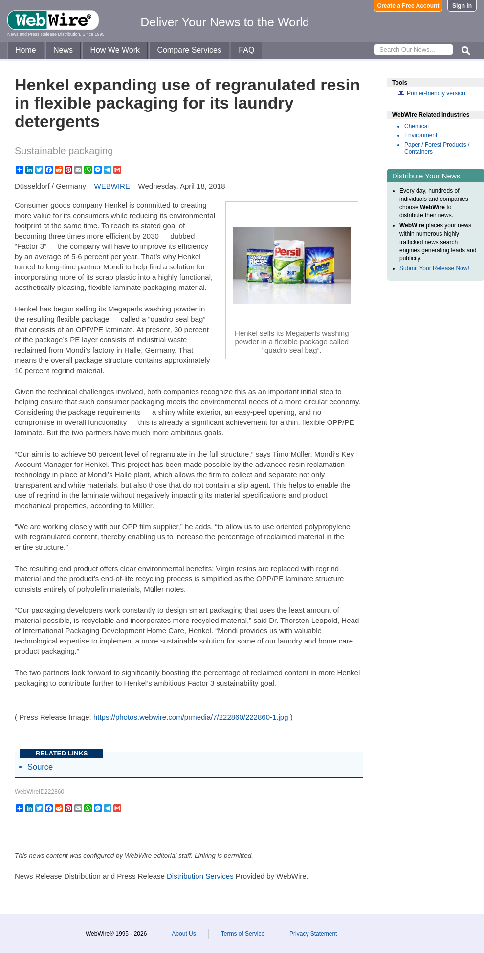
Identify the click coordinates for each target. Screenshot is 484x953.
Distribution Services (200, 876)
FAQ (246, 50)
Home (25, 50)
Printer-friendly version (436, 93)
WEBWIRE (112, 186)
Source (40, 766)
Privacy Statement (313, 934)
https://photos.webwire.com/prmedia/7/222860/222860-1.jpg (190, 717)
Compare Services (189, 50)
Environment (420, 135)
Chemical (416, 126)
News (63, 50)
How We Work (115, 50)
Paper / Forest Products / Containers (436, 148)
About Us (184, 934)
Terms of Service (242, 934)
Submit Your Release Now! (434, 268)
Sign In (462, 5)
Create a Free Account (408, 5)
